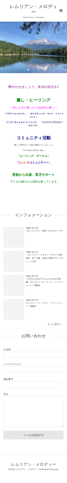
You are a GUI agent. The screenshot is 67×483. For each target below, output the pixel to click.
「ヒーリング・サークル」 (33, 156)
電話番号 (8, 379)
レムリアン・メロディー (33, 465)
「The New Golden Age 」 (33, 150)
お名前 (7, 349)
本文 (5, 394)
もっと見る (54, 324)
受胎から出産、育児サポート (33, 175)
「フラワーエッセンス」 (15, 114)
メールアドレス (12, 364)
